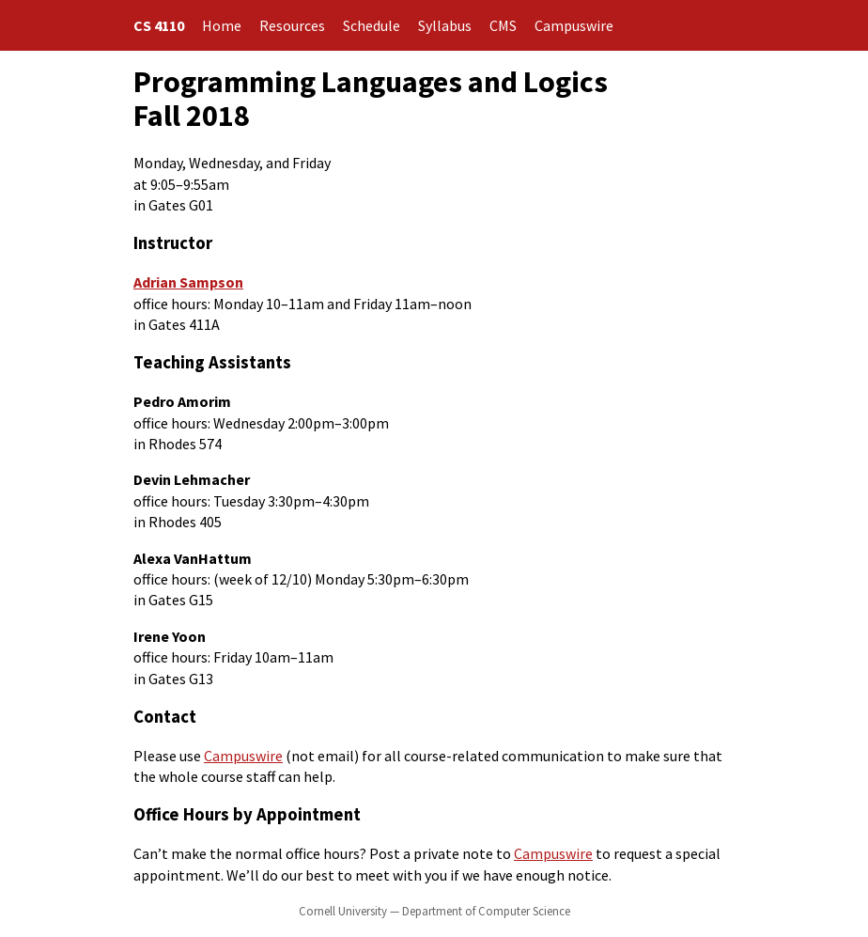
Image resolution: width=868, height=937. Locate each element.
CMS (503, 25)
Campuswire (574, 25)
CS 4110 (158, 25)
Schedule (371, 25)
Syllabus (445, 25)
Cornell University (343, 910)
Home (221, 25)
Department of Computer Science (486, 910)
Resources (292, 25)
